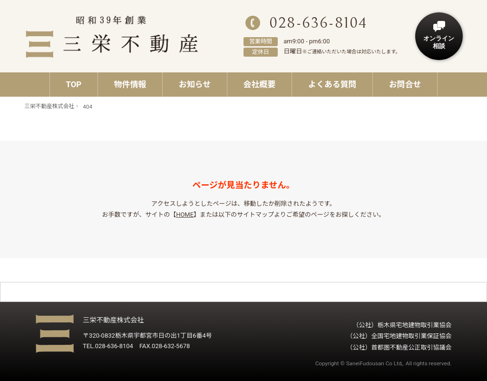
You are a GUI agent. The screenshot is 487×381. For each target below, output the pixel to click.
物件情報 (130, 84)
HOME (185, 214)
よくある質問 (332, 84)
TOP (73, 84)
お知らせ (195, 84)
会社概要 (260, 84)
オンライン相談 (438, 42)
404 (87, 106)
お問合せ (405, 84)
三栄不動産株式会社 (49, 106)
